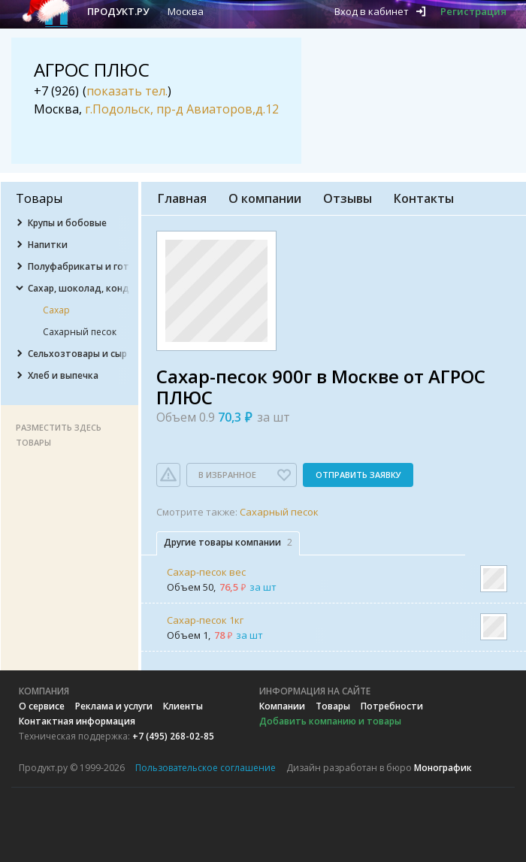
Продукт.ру (118, 11)
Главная (182, 198)
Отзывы (347, 198)
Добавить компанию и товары (330, 721)
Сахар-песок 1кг (205, 620)
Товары (333, 706)
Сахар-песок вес (206, 572)
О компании (264, 198)
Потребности (392, 706)
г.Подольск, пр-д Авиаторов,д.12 (182, 109)
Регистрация (473, 11)
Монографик (443, 767)
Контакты (424, 198)
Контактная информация (77, 721)
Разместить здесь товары (58, 435)
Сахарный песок (279, 512)
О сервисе (42, 706)
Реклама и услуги (114, 706)
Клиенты (183, 706)
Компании (282, 706)
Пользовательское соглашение (205, 767)
